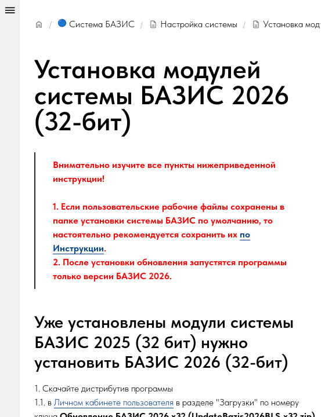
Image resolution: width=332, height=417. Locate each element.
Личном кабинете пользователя (114, 402)
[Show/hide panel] (10, 208)
